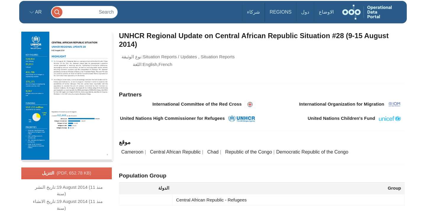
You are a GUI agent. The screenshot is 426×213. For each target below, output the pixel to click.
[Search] (84, 12)
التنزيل (66, 173)
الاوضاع (326, 11)
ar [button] (38, 11)
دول (305, 11)
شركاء (253, 11)
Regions (281, 11)
